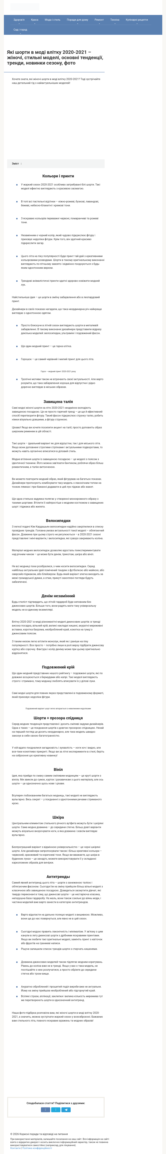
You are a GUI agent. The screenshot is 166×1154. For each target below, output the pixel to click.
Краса (34, 19)
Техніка (114, 19)
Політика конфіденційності (37, 1148)
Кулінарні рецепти (137, 19)
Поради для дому (77, 19)
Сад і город (20, 29)
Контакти (15, 1148)
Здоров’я (19, 19)
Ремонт (99, 19)
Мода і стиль (52, 19)
